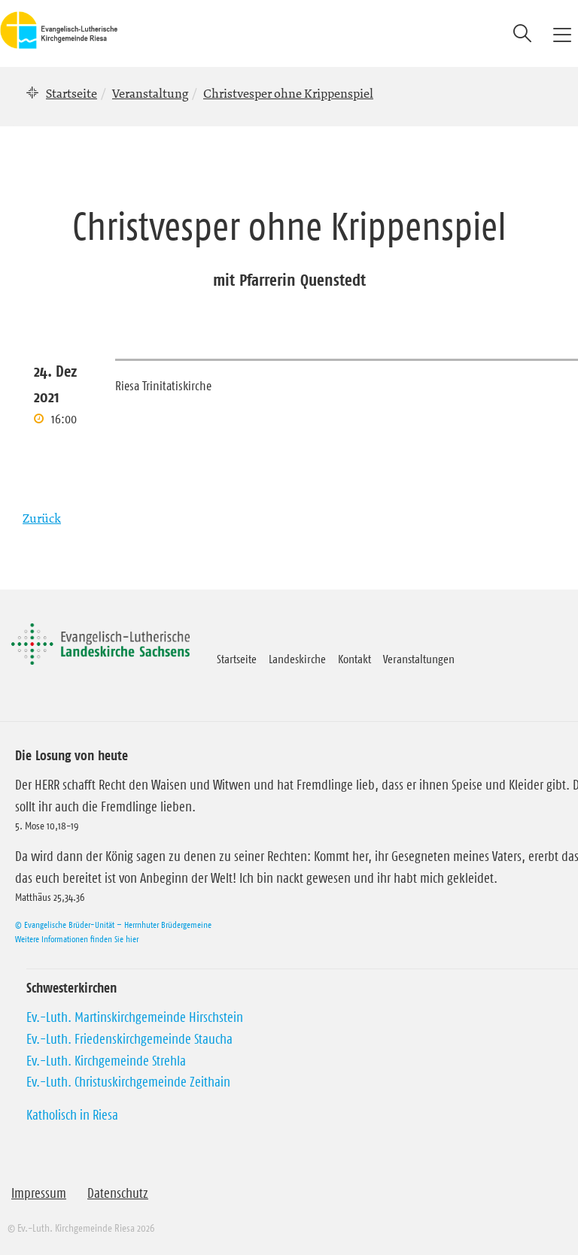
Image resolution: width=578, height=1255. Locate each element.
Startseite (71, 93)
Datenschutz (117, 1193)
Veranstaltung (150, 93)
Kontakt (354, 658)
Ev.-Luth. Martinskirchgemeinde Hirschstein (134, 1017)
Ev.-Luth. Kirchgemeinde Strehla (106, 1061)
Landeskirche (297, 658)
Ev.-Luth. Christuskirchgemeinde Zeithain (128, 1082)
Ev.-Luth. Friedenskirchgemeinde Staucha (129, 1039)
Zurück (42, 518)
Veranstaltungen (419, 658)
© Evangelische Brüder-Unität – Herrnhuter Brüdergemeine (113, 924)
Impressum (38, 1193)
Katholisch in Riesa (72, 1115)
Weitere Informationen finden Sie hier (76, 938)
